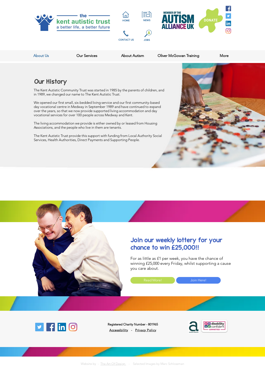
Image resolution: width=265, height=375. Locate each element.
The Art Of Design (113, 364)
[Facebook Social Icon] (228, 8)
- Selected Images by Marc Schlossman (155, 364)
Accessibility (118, 330)
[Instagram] (228, 31)
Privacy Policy (145, 330)
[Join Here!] (198, 280)
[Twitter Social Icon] (228, 16)
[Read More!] (152, 280)
